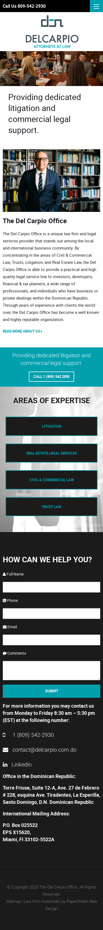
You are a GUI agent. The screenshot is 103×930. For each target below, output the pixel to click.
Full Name (13, 574)
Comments (14, 653)
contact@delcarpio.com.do (39, 749)
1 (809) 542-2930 (28, 734)
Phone (10, 600)
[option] (51, 180)
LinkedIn (17, 764)
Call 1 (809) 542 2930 (51, 376)
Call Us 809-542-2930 (24, 6)
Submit (51, 690)
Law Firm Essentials (42, 901)
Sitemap (13, 901)
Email (10, 626)
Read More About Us (22, 331)
